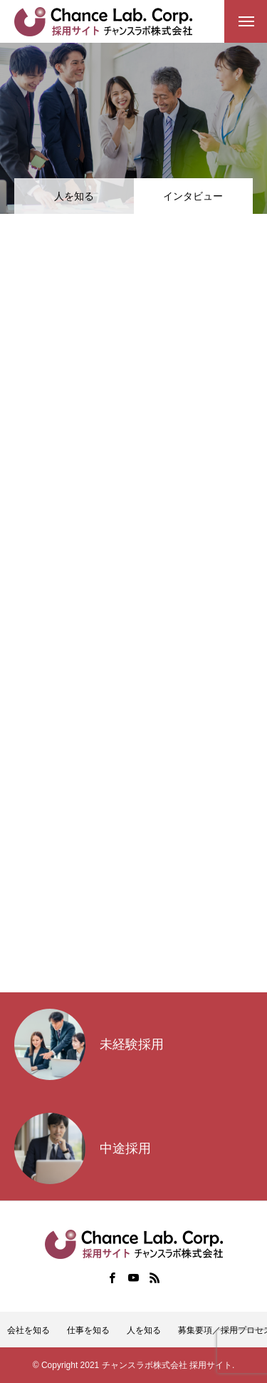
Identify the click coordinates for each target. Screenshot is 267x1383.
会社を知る (28, 1330)
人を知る (74, 196)
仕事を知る (88, 1330)
